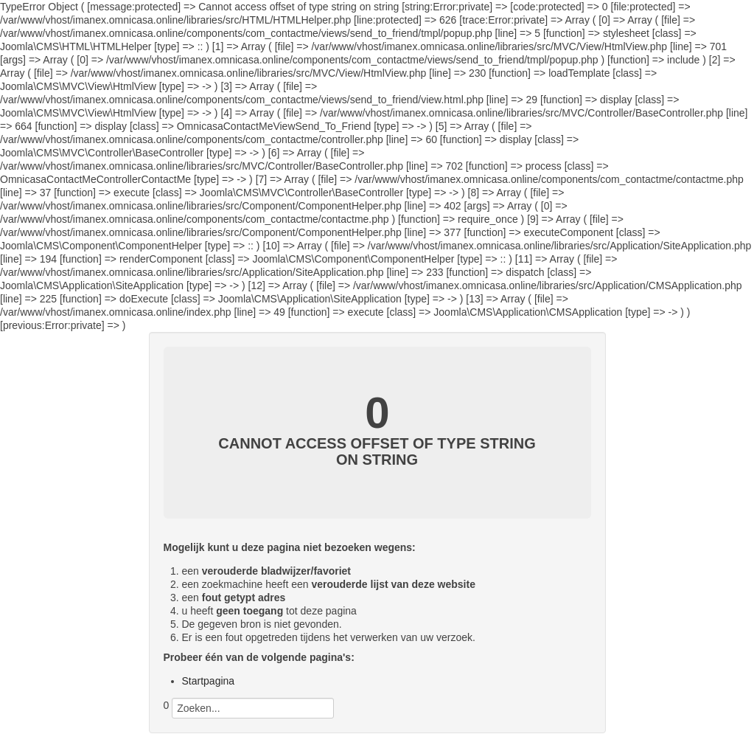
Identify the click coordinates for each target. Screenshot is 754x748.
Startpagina (208, 681)
